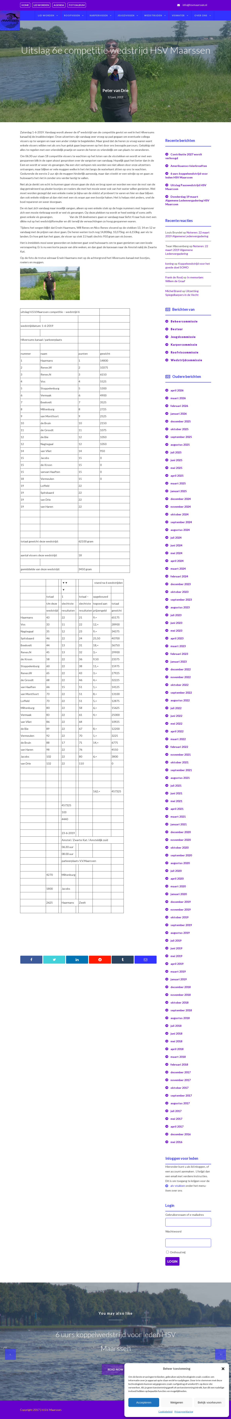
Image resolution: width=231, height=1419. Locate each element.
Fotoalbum (77, 5)
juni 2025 (176, 460)
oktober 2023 (179, 591)
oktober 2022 (179, 684)
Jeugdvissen (126, 15)
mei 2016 (176, 1142)
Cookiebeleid (165, 1411)
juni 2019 (176, 948)
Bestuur (177, 329)
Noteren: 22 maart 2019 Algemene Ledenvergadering (186, 249)
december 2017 (181, 1072)
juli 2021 (176, 785)
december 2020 (181, 832)
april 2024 (177, 560)
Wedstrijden (153, 15)
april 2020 (177, 878)
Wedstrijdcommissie (186, 360)
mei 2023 (176, 630)
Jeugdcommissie (183, 337)
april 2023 (177, 638)
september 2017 (181, 1095)
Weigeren (176, 1402)
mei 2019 (176, 956)
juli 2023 (176, 615)
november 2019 (181, 909)
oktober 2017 (179, 1087)
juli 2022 (176, 708)
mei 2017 (176, 1118)
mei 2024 (176, 553)
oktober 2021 (179, 762)
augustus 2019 (180, 932)
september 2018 (181, 1010)
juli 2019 (176, 940)
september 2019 (181, 925)
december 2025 (181, 421)
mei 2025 (176, 467)
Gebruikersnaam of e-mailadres (184, 1214)
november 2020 (181, 839)
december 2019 (181, 901)
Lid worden (41, 5)
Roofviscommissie (185, 352)
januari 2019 (179, 979)
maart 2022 (178, 739)
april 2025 (177, 475)
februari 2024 (179, 576)
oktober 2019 (179, 917)
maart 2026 (178, 398)
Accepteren (143, 1402)
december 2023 (181, 584)
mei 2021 (176, 801)
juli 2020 (176, 870)
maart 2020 (178, 886)
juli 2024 (176, 537)
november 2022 (181, 677)
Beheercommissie (184, 321)
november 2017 (181, 1080)
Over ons (200, 15)
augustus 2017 (180, 1103)
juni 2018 (176, 1033)
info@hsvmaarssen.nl (195, 5)
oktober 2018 (179, 1002)
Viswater (178, 15)
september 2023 (181, 599)
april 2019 (177, 963)
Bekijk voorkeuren (209, 1402)
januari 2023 (179, 661)
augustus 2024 (180, 529)
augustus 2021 (180, 777)
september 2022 (181, 692)
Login (172, 1261)
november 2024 (181, 506)
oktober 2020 (179, 847)
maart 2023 (178, 646)
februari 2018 (179, 1064)
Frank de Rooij (174, 277)
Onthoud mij (177, 1252)
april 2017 (177, 1126)
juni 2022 (176, 715)
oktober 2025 (179, 429)
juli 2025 (176, 452)
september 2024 (181, 522)
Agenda (59, 5)
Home (25, 5)
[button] (223, 1369)
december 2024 (181, 498)
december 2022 (181, 669)
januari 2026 (179, 413)
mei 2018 (176, 1041)
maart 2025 (178, 483)
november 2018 (181, 994)
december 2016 (181, 1134)
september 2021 (181, 770)
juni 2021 (176, 793)
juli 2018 (176, 1025)
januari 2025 (179, 491)
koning (169, 263)
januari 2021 (179, 824)
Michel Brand (173, 291)
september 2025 (181, 436)
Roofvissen (72, 15)
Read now (115, 1369)
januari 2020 (179, 894)
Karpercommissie (184, 344)
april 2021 (177, 808)
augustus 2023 (180, 607)
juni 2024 (176, 545)
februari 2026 (179, 406)
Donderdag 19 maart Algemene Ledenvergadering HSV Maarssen (187, 200)
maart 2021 (178, 816)
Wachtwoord (173, 1231)
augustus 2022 (180, 700)
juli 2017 (176, 1111)
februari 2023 (179, 653)
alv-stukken (178, 1185)
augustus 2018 (180, 1018)
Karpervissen (99, 15)
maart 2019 (178, 971)
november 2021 (181, 754)
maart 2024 (178, 568)
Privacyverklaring (183, 1411)
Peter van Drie (115, 90)
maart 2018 (178, 1056)
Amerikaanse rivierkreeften (189, 165)
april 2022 (177, 731)
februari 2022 (179, 746)
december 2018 (181, 987)
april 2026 (177, 390)
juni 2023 (176, 622)
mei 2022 (176, 723)
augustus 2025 (180, 444)
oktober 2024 (179, 514)
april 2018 (177, 1049)
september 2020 (181, 855)
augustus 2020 (180, 863)
